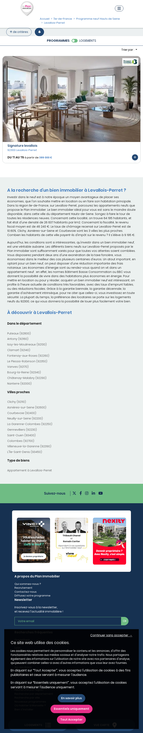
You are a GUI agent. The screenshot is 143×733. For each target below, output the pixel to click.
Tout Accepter (71, 720)
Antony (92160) (17, 339)
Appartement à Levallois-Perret (29, 470)
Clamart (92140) (18, 350)
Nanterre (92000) (19, 384)
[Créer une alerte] (39, 32)
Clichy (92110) (16, 402)
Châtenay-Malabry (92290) (26, 378)
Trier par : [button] (128, 50)
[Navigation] (119, 8)
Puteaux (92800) (19, 333)
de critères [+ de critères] (19, 32)
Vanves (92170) (18, 367)
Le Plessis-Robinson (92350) (27, 361)
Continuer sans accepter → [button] (111, 635)
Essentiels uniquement (71, 709)
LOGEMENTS (87, 40)
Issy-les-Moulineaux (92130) (27, 344)
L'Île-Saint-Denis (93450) (24, 452)
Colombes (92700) (20, 441)
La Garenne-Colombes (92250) (29, 424)
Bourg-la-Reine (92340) (24, 372)
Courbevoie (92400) (21, 413)
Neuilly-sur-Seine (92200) (25, 418)
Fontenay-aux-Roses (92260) (28, 356)
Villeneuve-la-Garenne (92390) (29, 446)
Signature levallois (22, 146)
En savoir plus (71, 698)
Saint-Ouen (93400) (21, 435)
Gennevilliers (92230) (22, 430)
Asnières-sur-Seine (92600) (26, 407)
